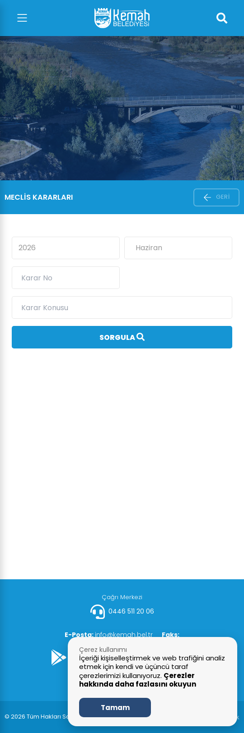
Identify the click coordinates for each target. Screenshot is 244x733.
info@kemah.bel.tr (109, 634)
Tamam (115, 707)
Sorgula (122, 337)
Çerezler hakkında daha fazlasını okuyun (137, 680)
